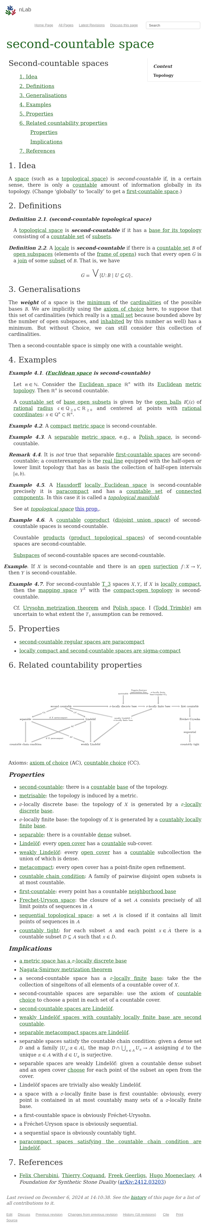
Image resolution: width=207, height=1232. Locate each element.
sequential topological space (55, 915)
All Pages (66, 25)
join (22, 260)
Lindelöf (29, 843)
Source (11, 1220)
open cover (71, 843)
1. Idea (28, 76)
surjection (165, 566)
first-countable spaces (143, 454)
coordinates (27, 414)
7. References (37, 151)
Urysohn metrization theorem (60, 608)
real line (113, 461)
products (54, 537)
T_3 (106, 584)
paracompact (72, 491)
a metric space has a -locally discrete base (73, 961)
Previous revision (49, 1214)
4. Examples (35, 104)
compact (60, 426)
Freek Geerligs (127, 1175)
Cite (166, 1214)
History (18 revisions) (139, 1214)
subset (57, 260)
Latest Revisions (92, 25)
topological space (84, 179)
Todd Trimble (172, 608)
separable (67, 437)
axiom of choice (124, 309)
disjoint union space (142, 520)
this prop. (87, 509)
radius (45, 408)
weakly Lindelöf (39, 852)
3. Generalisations (43, 95)
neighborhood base (152, 891)
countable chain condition (52, 876)
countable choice (105, 763)
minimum (98, 302)
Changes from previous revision (92, 1214)
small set (122, 315)
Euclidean (169, 384)
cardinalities (145, 302)
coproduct (96, 520)
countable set (67, 236)
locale (62, 248)
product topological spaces (107, 537)
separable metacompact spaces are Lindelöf (73, 1032)
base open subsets (87, 402)
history (138, 1197)
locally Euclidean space (116, 485)
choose (76, 1070)
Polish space (155, 437)
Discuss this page (124, 25)
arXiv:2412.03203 (142, 1182)
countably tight (39, 930)
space (22, 179)
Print (179, 1214)
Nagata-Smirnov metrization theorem (65, 969)
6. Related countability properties (63, 123)
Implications (46, 142)
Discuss (24, 1214)
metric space (89, 426)
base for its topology (175, 230)
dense (105, 835)
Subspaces (26, 555)
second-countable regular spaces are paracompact (81, 642)
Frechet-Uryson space (47, 900)
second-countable (41, 787)
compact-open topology (143, 590)
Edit (9, 1214)
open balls (168, 402)
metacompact (36, 867)
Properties (44, 132)
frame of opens (115, 254)
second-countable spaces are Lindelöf (65, 1008)
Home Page (43, 25)
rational (23, 408)
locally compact (180, 584)
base (122, 787)
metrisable (32, 795)
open (145, 566)
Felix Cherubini (38, 1175)
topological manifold (133, 497)
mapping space (57, 590)
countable (85, 185)
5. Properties (36, 114)
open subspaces (33, 254)
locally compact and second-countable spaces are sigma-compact (99, 651)
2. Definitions (36, 86)
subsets (101, 236)
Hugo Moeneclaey (171, 1175)
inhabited (112, 321)
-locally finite (128, 978)
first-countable (37, 891)
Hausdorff (68, 485)
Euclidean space (69, 373)
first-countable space (152, 191)
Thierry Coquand (83, 1175)
